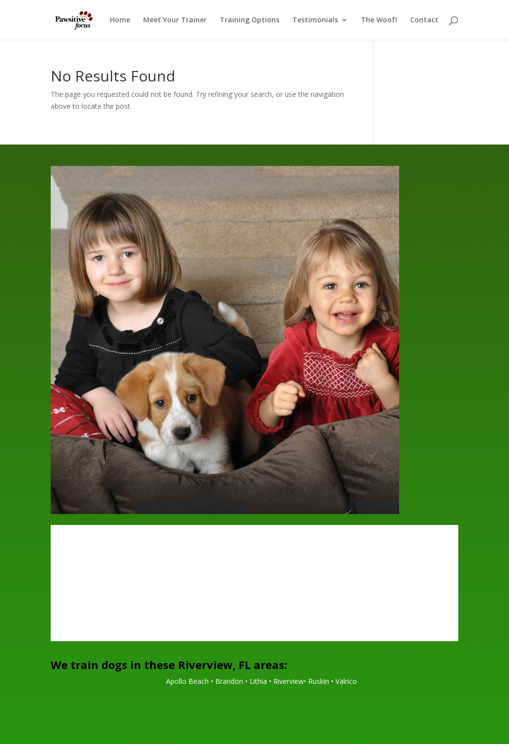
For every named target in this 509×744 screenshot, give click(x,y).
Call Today (254, 608)
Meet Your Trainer (175, 20)
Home (120, 20)
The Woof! (379, 20)
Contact (424, 20)
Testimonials (315, 20)
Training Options (249, 20)
